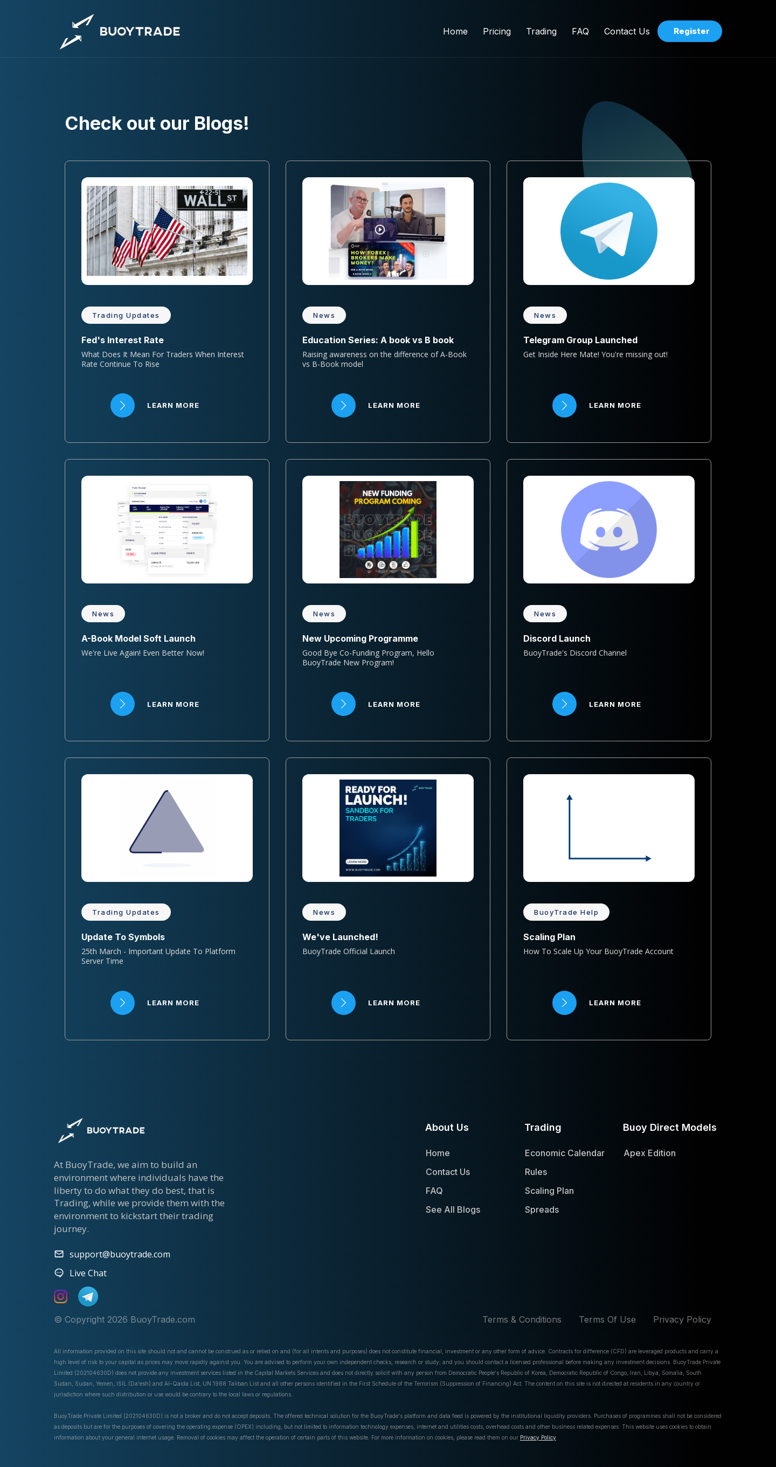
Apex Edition (649, 1153)
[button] (496, 31)
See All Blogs (453, 1209)
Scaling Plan (549, 1190)
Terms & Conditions (522, 1319)
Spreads (542, 1209)
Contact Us (448, 1171)
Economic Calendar (565, 1153)
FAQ (434, 1190)
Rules (536, 1171)
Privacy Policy (682, 1319)
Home (438, 1153)
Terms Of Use (607, 1319)
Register (692, 31)
